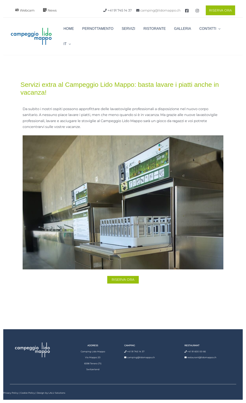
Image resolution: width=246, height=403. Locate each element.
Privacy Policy (10, 386)
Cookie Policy (27, 386)
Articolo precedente (32, 302)
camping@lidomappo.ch (160, 10)
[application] (215, 33)
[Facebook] (187, 11)
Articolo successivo (215, 302)
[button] (219, 10)
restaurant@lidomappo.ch (201, 351)
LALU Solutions (57, 386)
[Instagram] (197, 11)
